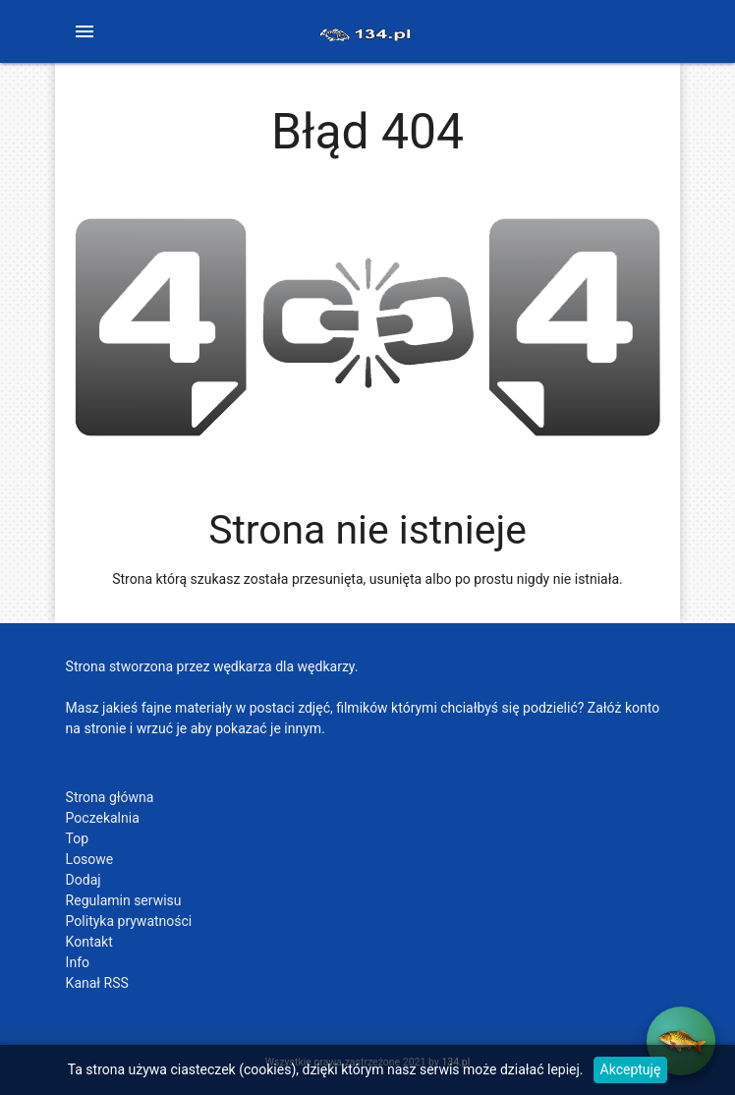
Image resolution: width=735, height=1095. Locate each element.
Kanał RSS (97, 983)
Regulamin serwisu (124, 900)
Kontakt (89, 942)
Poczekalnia (103, 818)
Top (77, 838)
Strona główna (110, 797)
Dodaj (83, 880)
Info (77, 962)
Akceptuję (630, 1069)
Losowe (90, 859)
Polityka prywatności (129, 921)
